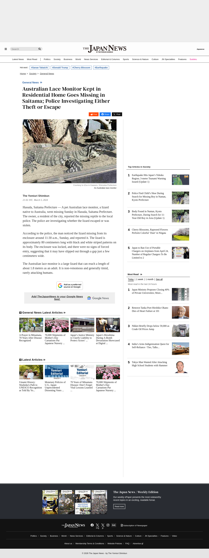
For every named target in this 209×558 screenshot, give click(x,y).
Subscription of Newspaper (134, 525)
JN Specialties (168, 59)
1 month (149, 279)
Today (131, 279)
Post (95, 114)
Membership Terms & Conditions (90, 543)
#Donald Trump (60, 67)
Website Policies (115, 543)
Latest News (18, 59)
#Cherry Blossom (81, 67)
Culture (155, 59)
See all (159, 279)
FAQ (127, 543)
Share (106, 114)
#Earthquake (101, 67)
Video (174, 536)
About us (68, 543)
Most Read (32, 59)
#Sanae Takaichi (39, 67)
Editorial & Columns (110, 59)
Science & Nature (140, 59)
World (78, 59)
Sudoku (193, 59)
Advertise (138, 543)
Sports (126, 59)
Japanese (200, 49)
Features (182, 59)
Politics (47, 59)
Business (68, 59)
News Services (91, 59)
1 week (139, 279)
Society (57, 59)
